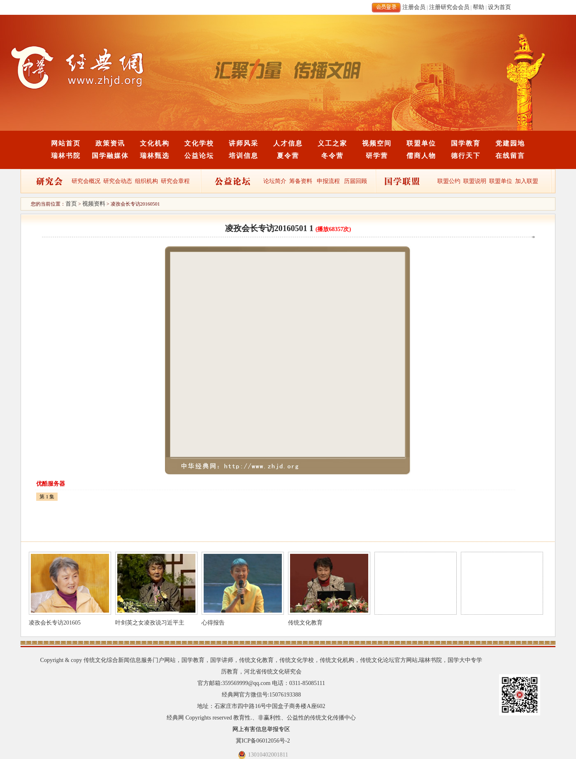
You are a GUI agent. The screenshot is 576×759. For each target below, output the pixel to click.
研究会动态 (117, 181)
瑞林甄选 (155, 155)
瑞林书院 (66, 155)
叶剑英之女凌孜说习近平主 (149, 623)
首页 (71, 204)
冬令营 (332, 155)
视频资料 (93, 204)
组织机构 (146, 181)
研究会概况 (86, 181)
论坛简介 (274, 181)
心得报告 (213, 623)
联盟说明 (474, 181)
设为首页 (499, 7)
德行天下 (466, 155)
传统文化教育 (305, 623)
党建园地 (510, 143)
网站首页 (66, 143)
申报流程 (328, 181)
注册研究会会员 (449, 7)
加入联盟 (526, 181)
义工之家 (332, 143)
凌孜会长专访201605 (55, 623)
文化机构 (155, 143)
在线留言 (510, 155)
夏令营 (288, 155)
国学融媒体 (110, 155)
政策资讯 (110, 143)
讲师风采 (243, 143)
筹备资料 (300, 181)
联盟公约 (448, 181)
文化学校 (199, 143)
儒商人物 (421, 155)
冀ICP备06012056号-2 (263, 741)
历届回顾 (355, 181)
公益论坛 (199, 155)
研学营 (377, 155)
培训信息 (243, 155)
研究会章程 (175, 181)
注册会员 (413, 7)
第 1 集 (46, 497)
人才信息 (288, 143)
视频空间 (377, 143)
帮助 (478, 7)
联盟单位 (421, 143)
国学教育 (466, 143)
